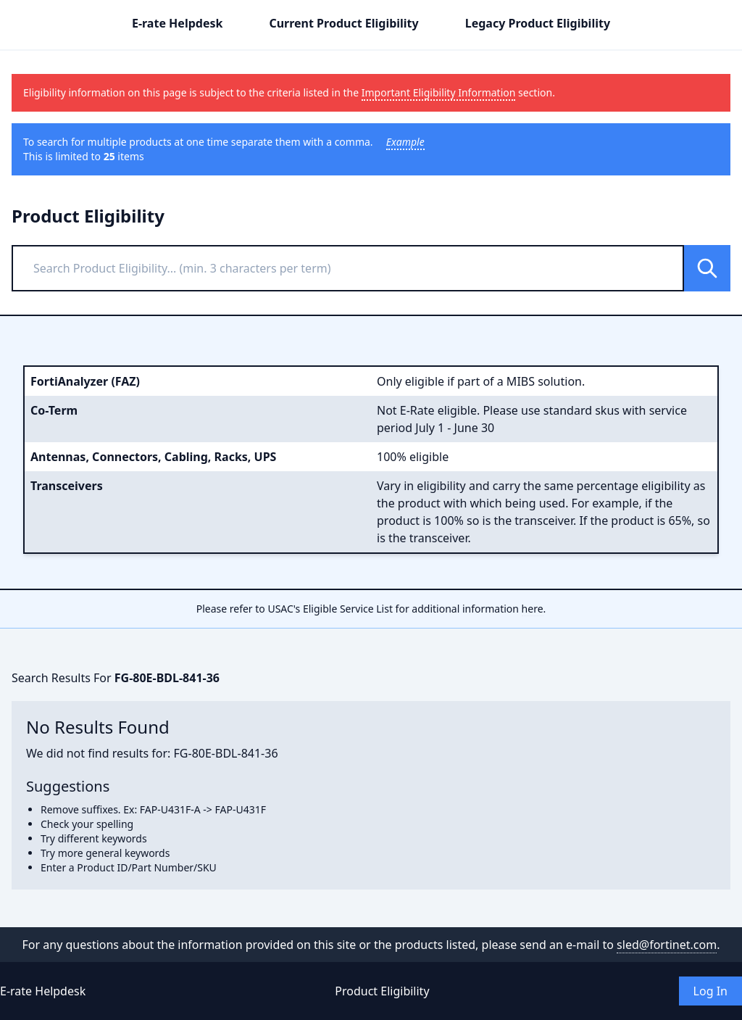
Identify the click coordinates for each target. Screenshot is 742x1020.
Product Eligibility (382, 991)
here (532, 608)
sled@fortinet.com (667, 945)
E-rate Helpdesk (177, 23)
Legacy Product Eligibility (537, 23)
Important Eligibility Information (439, 92)
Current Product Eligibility (343, 23)
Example (405, 142)
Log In (710, 991)
